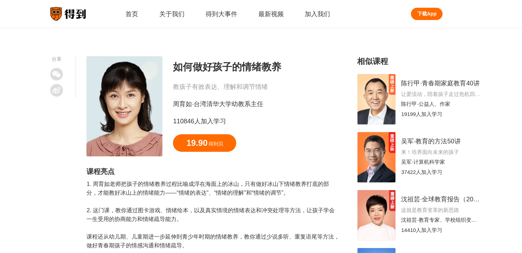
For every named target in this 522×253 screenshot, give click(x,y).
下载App (427, 14)
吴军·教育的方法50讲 (430, 141)
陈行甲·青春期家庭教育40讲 (440, 83)
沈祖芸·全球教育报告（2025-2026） (452, 199)
